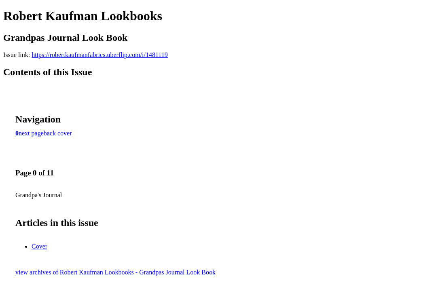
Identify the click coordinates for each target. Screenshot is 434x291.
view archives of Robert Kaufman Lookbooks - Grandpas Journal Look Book (115, 272)
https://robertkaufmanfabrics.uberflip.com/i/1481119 (100, 54)
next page (31, 133)
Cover (39, 246)
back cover (58, 133)
